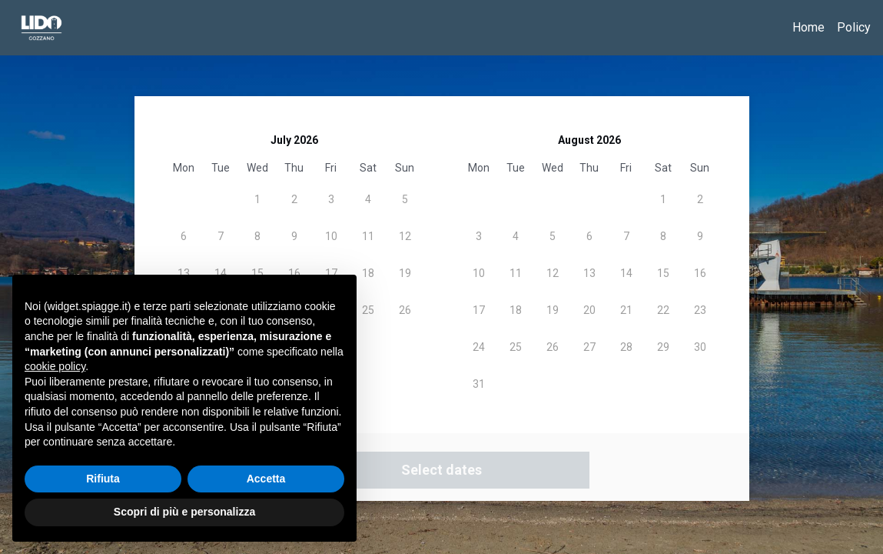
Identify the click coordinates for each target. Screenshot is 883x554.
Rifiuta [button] (103, 478)
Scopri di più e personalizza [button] (184, 512)
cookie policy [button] (55, 366)
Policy (854, 27)
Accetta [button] (266, 478)
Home (808, 27)
